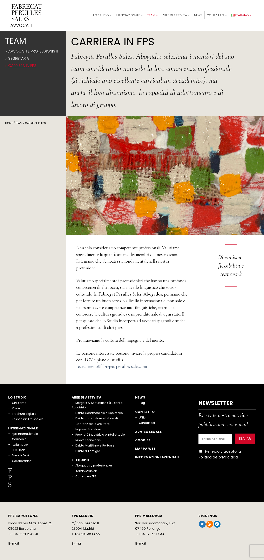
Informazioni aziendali (157, 456)
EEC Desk (18, 449)
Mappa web (145, 448)
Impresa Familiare (88, 429)
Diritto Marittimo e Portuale (94, 445)
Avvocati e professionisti (33, 50)
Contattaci (147, 422)
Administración (86, 470)
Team (152, 15)
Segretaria (18, 57)
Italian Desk (20, 444)
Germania (19, 438)
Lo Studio (102, 15)
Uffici (142, 417)
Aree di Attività (176, 15)
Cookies (143, 439)
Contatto (217, 15)
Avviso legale (148, 431)
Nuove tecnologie (88, 439)
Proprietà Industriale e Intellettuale (100, 434)
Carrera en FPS (85, 476)
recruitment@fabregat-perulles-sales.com (111, 366)
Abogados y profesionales (94, 465)
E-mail (13, 542)
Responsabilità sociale (27, 418)
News (198, 15)
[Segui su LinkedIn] (217, 523)
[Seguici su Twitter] (202, 523)
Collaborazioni (22, 460)
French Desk (20, 455)
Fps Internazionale (25, 433)
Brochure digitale (24, 413)
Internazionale (129, 15)
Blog (142, 402)
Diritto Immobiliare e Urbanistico (98, 418)
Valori (16, 408)
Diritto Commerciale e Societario (99, 412)
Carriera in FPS (22, 65)
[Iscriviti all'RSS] (209, 523)
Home (9, 122)
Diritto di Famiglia (87, 450)
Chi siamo (19, 402)
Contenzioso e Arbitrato (92, 423)
